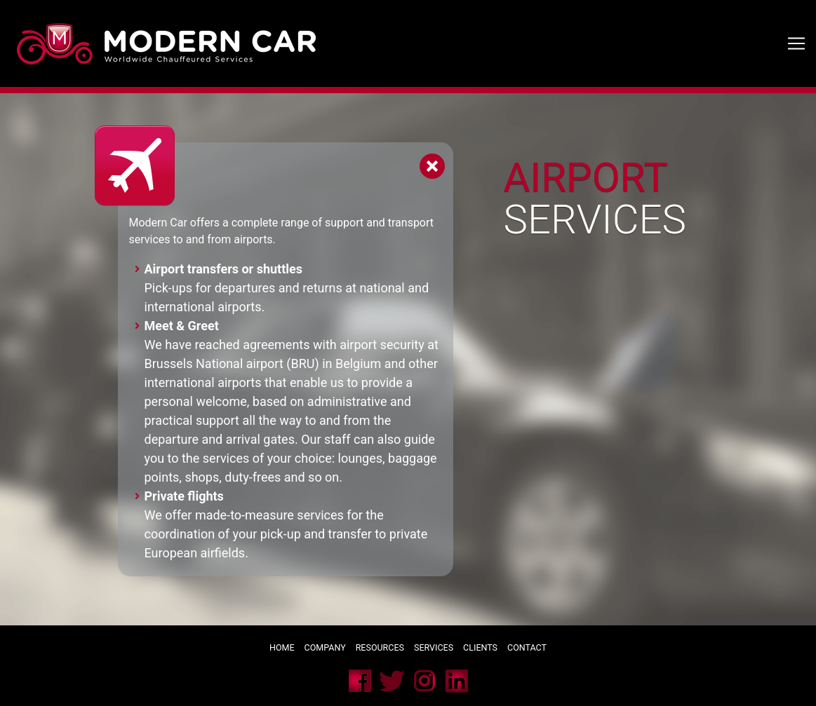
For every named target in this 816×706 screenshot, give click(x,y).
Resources (380, 647)
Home (282, 647)
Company (325, 647)
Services (434, 647)
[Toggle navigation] (796, 43)
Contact (527, 647)
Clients (480, 647)
